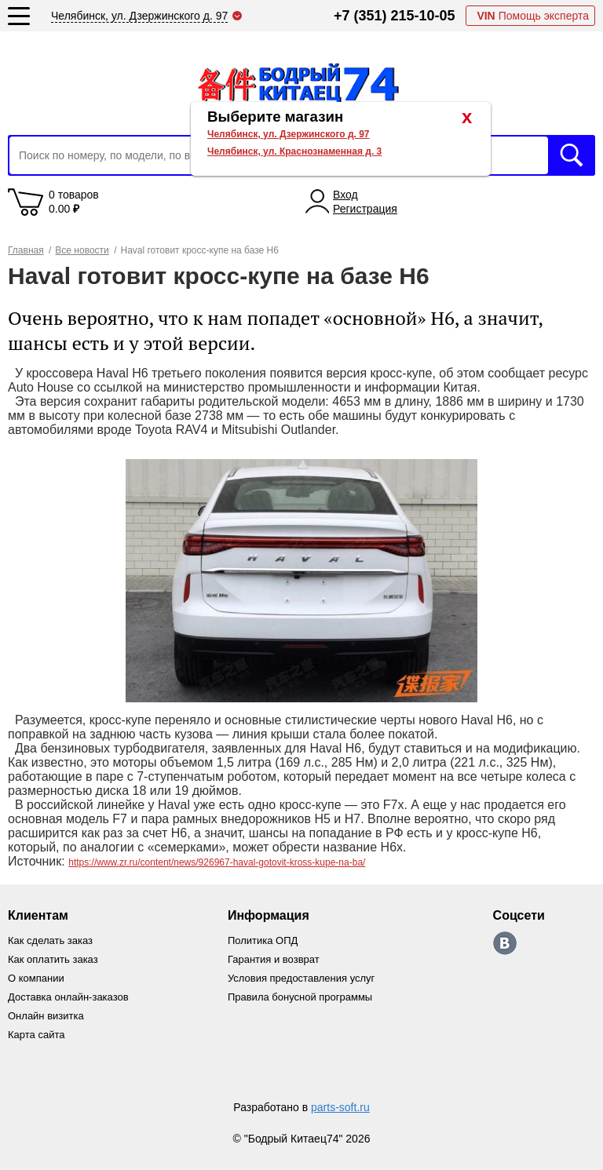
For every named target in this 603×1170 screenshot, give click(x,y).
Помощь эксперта (533, 15)
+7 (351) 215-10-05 (394, 16)
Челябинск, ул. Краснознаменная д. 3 (294, 151)
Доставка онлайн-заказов (68, 997)
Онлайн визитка (46, 1016)
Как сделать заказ (50, 940)
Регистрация (365, 208)
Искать (572, 155)
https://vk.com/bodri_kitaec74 (505, 943)
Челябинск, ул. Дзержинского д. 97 (288, 134)
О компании (36, 978)
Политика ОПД (263, 940)
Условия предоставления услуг (301, 978)
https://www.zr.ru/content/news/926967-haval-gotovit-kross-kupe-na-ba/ (216, 862)
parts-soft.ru (340, 1107)
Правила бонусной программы (300, 997)
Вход (345, 194)
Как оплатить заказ (53, 959)
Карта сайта (36, 1035)
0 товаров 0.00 (74, 201)
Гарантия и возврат (274, 959)
